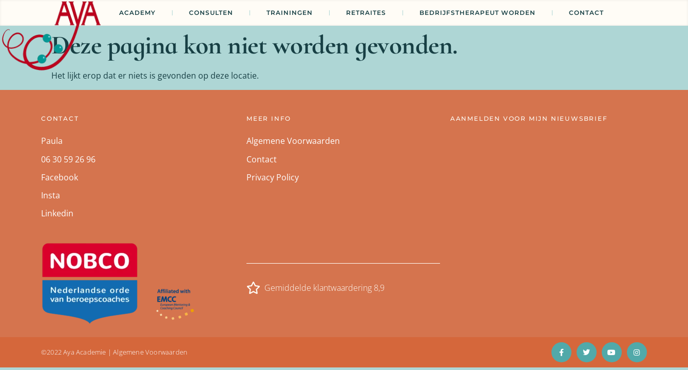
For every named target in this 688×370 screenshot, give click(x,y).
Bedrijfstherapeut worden (477, 12)
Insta (50, 195)
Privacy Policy (272, 177)
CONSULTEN (211, 12)
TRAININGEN (289, 12)
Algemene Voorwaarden (293, 140)
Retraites (366, 12)
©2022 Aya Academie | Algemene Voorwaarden (114, 352)
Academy (137, 12)
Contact (586, 12)
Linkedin (57, 213)
